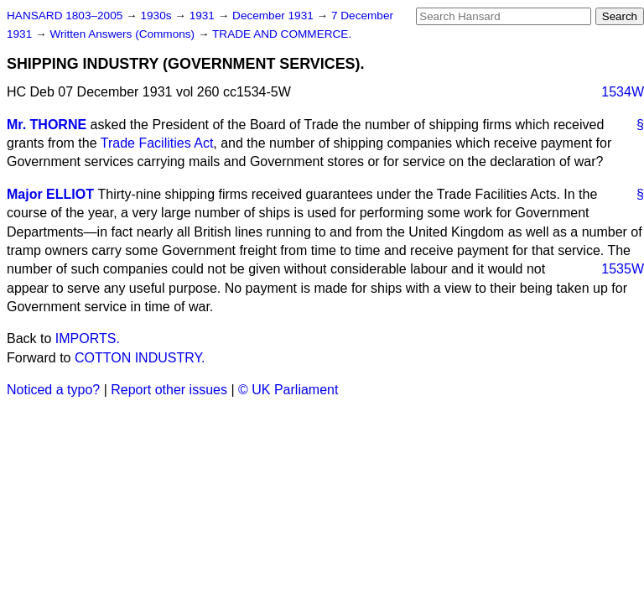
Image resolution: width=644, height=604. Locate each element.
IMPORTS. (87, 338)
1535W (622, 269)
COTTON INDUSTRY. (140, 358)
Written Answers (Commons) (123, 34)
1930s (157, 15)
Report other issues (169, 390)
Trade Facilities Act (157, 143)
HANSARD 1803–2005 (64, 15)
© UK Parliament (288, 390)
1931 (204, 15)
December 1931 (274, 15)
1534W (622, 92)
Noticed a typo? (53, 390)
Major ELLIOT (50, 194)
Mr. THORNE (46, 124)
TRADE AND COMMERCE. (281, 34)
